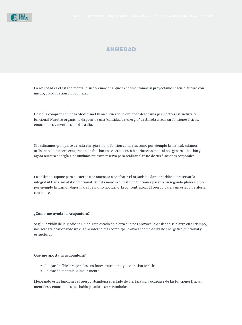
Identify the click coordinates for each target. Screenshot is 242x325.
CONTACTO (208, 16)
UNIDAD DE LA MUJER (143, 16)
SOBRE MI (78, 16)
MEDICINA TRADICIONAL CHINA (179, 16)
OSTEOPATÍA (95, 16)
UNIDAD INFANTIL (117, 16)
